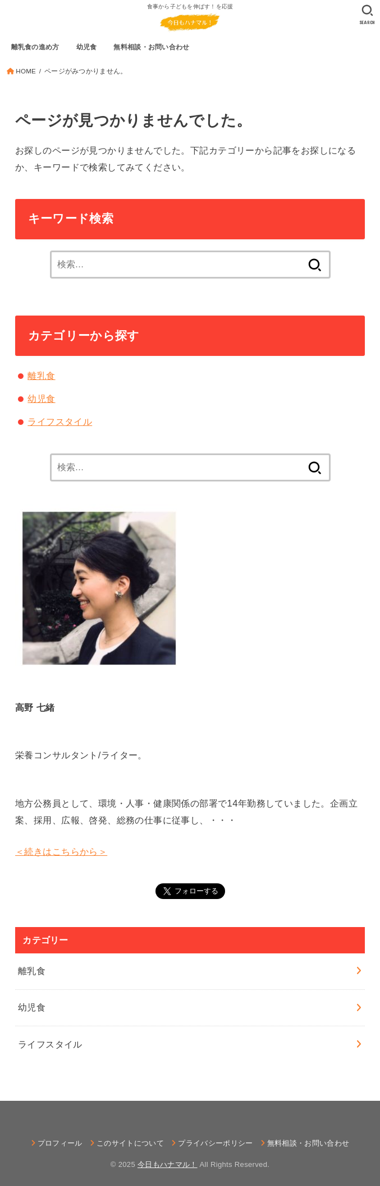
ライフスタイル (60, 421)
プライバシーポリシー (215, 1143)
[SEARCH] (367, 14)
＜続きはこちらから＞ (61, 851)
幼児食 (41, 398)
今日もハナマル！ (168, 1164)
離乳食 (41, 375)
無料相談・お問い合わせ (308, 1143)
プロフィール (60, 1143)
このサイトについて (130, 1143)
